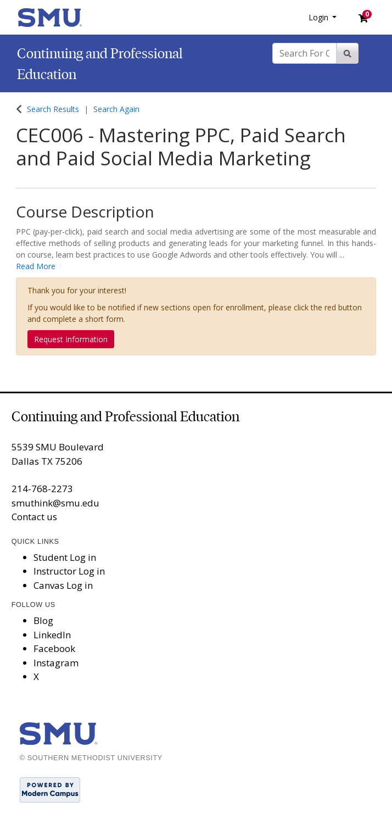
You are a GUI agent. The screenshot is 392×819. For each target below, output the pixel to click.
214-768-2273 (42, 488)
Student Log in (64, 557)
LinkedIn (52, 634)
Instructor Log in (69, 571)
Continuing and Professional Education (125, 416)
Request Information (71, 339)
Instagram (56, 662)
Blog (43, 620)
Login (320, 17)
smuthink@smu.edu (55, 503)
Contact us (34, 516)
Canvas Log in (63, 585)
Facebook (54, 648)
